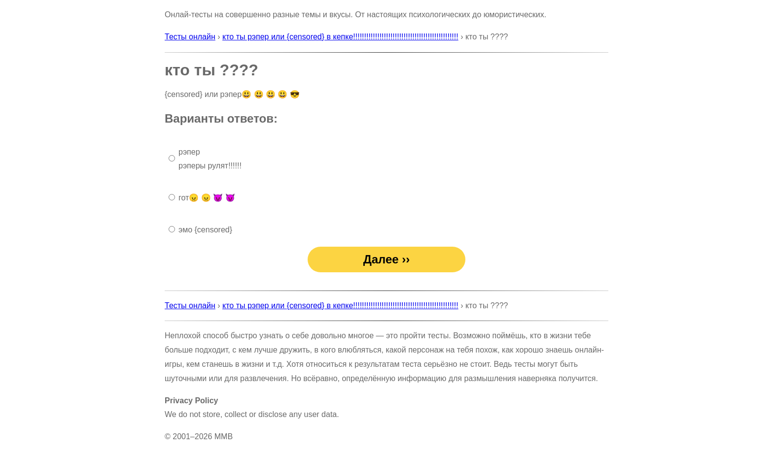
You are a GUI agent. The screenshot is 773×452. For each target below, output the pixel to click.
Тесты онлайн (190, 36)
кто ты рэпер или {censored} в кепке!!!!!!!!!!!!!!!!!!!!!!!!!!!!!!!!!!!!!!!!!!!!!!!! (340, 36)
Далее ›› (386, 259)
